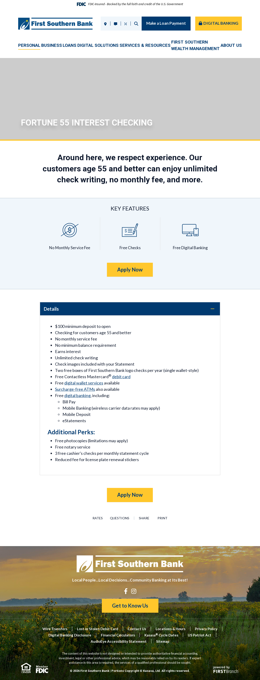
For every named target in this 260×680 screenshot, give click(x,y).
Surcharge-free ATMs (75, 389)
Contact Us (137, 629)
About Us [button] (231, 45)
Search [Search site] (136, 24)
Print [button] (164, 518)
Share (144, 518)
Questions (120, 518)
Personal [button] (29, 45)
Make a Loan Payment (166, 23)
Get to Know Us (130, 605)
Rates (96, 518)
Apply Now (130, 269)
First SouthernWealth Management (195, 45)
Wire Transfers (54, 629)
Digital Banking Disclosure (69, 635)
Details (51, 309)
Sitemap (162, 641)
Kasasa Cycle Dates (161, 635)
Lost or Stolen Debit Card (97, 629)
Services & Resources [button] (145, 45)
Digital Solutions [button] (98, 45)
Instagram (133, 591)
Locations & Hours (170, 629)
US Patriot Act (199, 635)
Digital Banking (220, 23)
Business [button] (51, 45)
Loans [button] (69, 45)
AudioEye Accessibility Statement (119, 641)
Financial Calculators (118, 635)
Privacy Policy (206, 629)
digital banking (77, 395)
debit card (121, 376)
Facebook (126, 591)
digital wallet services (83, 382)
